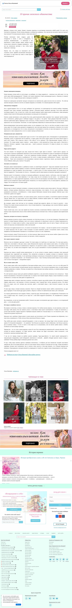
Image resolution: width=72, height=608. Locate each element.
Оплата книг (3, 531)
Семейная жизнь (28, 573)
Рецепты (26, 566)
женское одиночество (10, 20)
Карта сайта (64, 522)
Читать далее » (20, 470)
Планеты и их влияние (29, 563)
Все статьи (15, 522)
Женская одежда (28, 539)
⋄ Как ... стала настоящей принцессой (8, 557)
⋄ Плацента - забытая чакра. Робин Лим (8, 569)
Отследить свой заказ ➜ (5, 534)
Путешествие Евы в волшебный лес (8, 553)
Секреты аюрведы (28, 571)
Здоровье (26, 550)
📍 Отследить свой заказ (65, 9)
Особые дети (27, 560)
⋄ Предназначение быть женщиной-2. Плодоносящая (10, 539)
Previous (1, 463)
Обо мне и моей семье (29, 558)
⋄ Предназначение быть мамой (6, 541)
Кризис (26, 553)
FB (60, 549)
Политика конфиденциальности (60, 516)
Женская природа (28, 540)
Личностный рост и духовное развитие (32, 555)
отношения (23, 20)
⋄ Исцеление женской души (6, 543)
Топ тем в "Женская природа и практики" (56, 538)
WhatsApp (67, 549)
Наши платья (34, 522)
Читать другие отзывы (36, 474)
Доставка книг (3, 532)
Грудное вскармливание (29, 537)
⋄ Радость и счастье (4, 564)
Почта (50, 549)
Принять (18, 604)
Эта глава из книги (33, 25)
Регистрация (60, 513)
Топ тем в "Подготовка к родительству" (56, 543)
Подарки (55, 522)
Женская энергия (28, 542)
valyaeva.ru (16, 371)
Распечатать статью (61, 18)
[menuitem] (12, 531)
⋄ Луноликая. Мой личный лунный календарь (9, 548)
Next (71, 463)
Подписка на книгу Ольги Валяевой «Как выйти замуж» (23, 354)
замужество (18, 20)
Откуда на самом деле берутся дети (8, 555)
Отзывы (43, 522)
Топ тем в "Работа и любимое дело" (55, 541)
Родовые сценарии (28, 568)
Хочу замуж (27, 574)
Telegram (53, 549)
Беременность (27, 534)
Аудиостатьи (27, 531)
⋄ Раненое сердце (4, 567)
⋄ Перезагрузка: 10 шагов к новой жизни (8, 546)
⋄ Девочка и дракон (4, 560)
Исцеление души (28, 552)
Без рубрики (27, 532)
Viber (63, 549)
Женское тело (27, 545)
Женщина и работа (28, 547)
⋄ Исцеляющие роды (5, 573)
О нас (49, 522)
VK (57, 549)
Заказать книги (24, 522)
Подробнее (14, 498)
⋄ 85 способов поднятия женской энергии (8, 576)
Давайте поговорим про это (6, 550)
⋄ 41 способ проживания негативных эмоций (9, 578)
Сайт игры (51, 532)
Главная (7, 522)
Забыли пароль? (68, 496)
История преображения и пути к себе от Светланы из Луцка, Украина (41, 459)
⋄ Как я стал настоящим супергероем (7, 562)
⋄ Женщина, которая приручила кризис (8, 544)
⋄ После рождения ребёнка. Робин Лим (8, 571)
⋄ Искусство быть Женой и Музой (7, 537)
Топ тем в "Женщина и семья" (54, 540)
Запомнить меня (53, 496)
